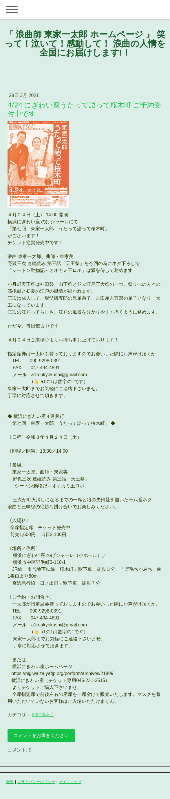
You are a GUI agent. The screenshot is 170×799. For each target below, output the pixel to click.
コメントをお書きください (41, 735)
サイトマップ (70, 781)
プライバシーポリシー (36, 781)
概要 (10, 781)
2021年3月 (43, 714)
